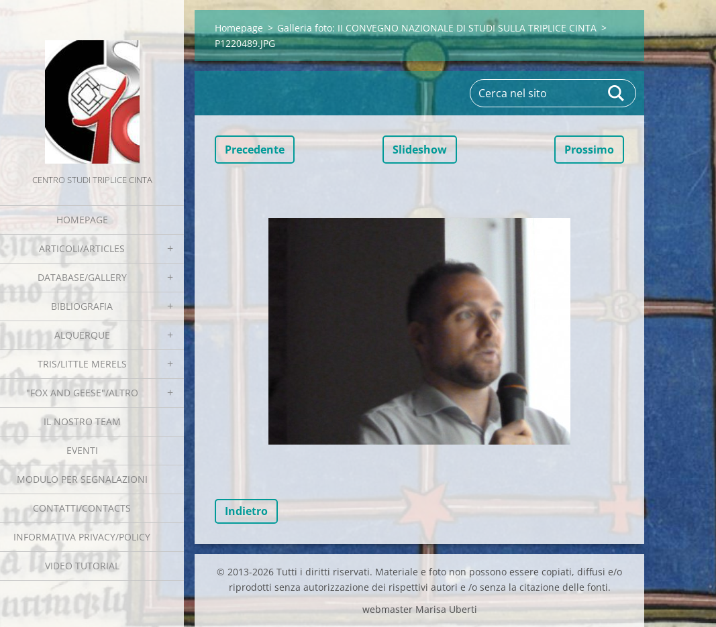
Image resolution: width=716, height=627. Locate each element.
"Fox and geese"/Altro (82, 392)
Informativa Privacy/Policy (81, 536)
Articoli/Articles (82, 248)
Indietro (246, 511)
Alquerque (82, 335)
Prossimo (589, 149)
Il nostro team (82, 421)
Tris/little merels (82, 363)
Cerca (616, 93)
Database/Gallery (82, 277)
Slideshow (420, 149)
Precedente (255, 149)
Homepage (82, 219)
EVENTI (82, 450)
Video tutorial (82, 565)
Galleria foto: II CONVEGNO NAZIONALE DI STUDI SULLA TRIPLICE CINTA (437, 27)
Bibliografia (82, 306)
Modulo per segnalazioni (82, 479)
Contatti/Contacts (82, 508)
